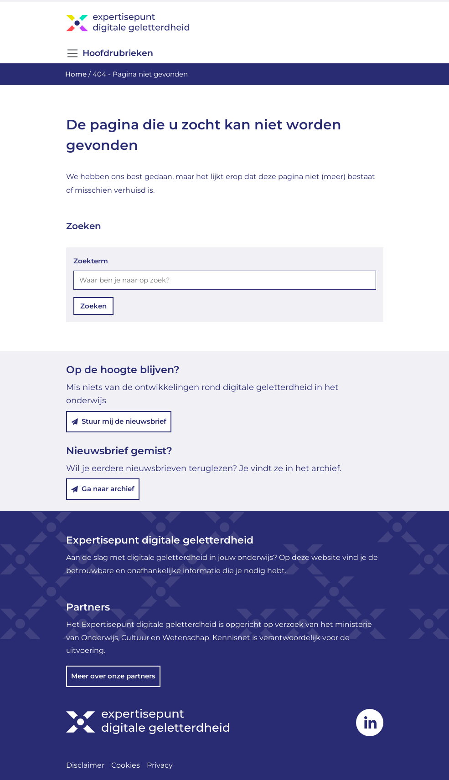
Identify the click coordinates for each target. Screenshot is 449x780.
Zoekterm (90, 261)
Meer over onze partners (113, 676)
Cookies (125, 765)
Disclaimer (85, 765)
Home (76, 74)
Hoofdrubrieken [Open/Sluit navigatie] (109, 53)
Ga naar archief (102, 488)
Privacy (160, 765)
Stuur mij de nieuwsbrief (118, 421)
